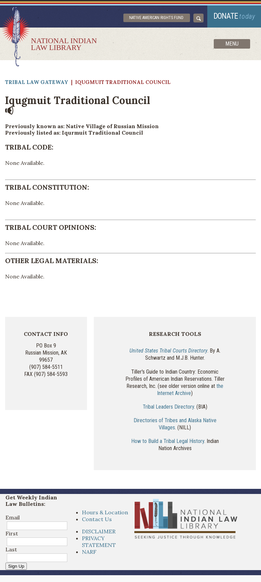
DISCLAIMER (99, 531)
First (11, 533)
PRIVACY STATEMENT (99, 541)
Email (12, 517)
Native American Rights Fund (156, 17)
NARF (89, 551)
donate (234, 16)
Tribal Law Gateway (36, 82)
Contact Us (97, 519)
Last (11, 549)
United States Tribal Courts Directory (168, 350)
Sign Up (16, 566)
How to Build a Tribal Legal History (167, 441)
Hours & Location (105, 512)
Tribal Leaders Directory (168, 407)
